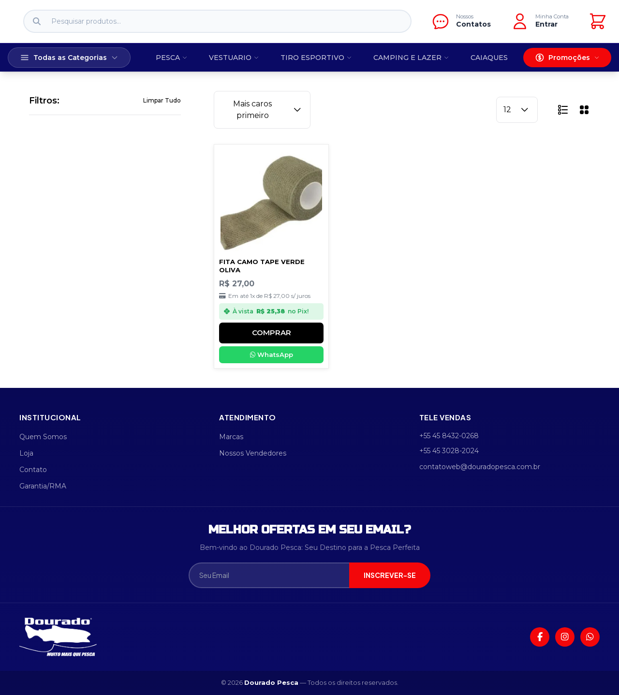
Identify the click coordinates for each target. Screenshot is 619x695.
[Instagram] (565, 637)
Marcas (231, 436)
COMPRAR (271, 332)
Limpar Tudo (162, 100)
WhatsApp (271, 354)
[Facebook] (539, 637)
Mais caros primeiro (268, 109)
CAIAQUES (489, 57)
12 (517, 110)
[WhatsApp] (590, 637)
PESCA (172, 57)
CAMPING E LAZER (411, 57)
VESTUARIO (234, 57)
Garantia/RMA (42, 486)
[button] (563, 110)
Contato (33, 469)
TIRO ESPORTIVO (316, 57)
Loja (26, 453)
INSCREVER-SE (390, 575)
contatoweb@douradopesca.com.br (479, 466)
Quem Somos (43, 436)
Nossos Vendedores (252, 453)
